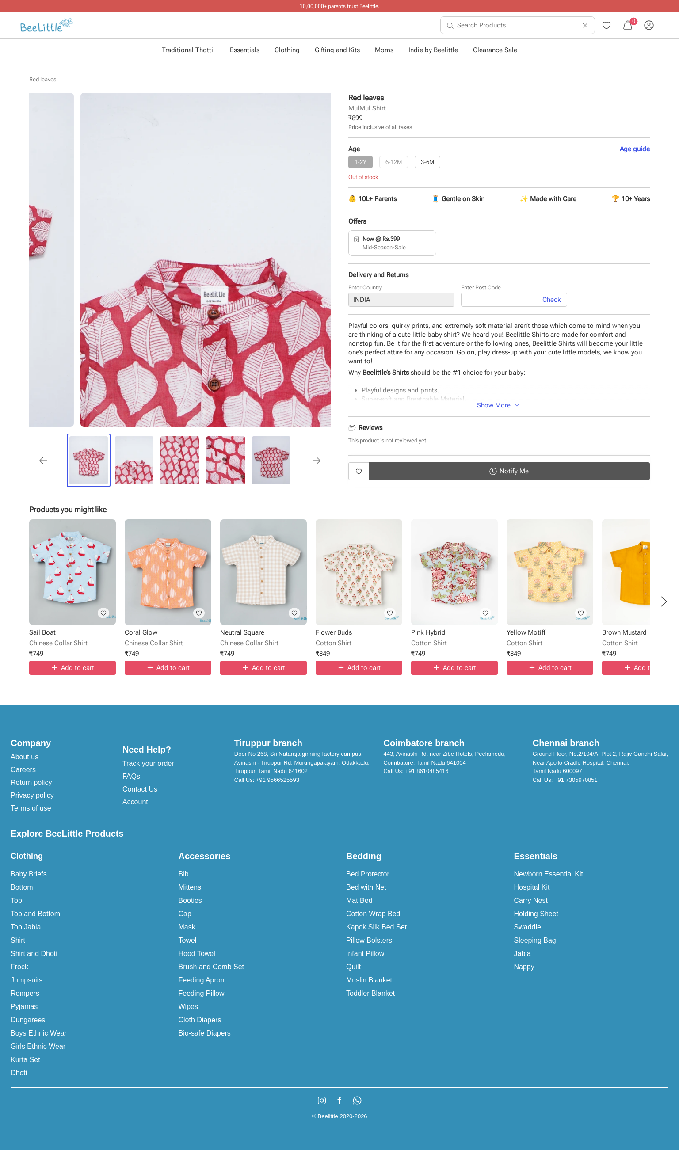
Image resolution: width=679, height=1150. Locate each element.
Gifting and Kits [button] (337, 50)
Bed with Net (366, 887)
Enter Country (365, 287)
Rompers (25, 993)
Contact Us (139, 789)
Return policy (31, 782)
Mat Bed (359, 900)
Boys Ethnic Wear (39, 1033)
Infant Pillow (365, 953)
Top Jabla (26, 927)
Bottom (22, 887)
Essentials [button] (244, 50)
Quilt (353, 967)
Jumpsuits (26, 980)
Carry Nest (531, 900)
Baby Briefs (29, 874)
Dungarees (28, 1020)
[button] (663, 601)
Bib (184, 874)
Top (16, 900)
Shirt (18, 940)
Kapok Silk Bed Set (376, 927)
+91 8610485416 (427, 771)
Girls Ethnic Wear (38, 1046)
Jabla (522, 953)
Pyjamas (24, 1006)
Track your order (148, 763)
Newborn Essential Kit (549, 874)
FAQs (131, 776)
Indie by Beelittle (433, 50)
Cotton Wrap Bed (373, 914)
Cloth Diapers (200, 1020)
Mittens (190, 887)
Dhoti (19, 1073)
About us (24, 757)
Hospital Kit (532, 887)
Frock (19, 967)
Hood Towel (197, 953)
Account (135, 802)
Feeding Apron (202, 980)
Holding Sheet (536, 914)
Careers (23, 769)
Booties (190, 900)
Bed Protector (367, 874)
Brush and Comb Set (211, 967)
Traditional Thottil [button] (188, 50)
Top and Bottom (35, 914)
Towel (188, 940)
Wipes (188, 1006)
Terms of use (31, 808)
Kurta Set (25, 1059)
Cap (185, 914)
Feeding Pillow (202, 993)
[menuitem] (46, 25)
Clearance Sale (495, 50)
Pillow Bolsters (369, 940)
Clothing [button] (287, 50)
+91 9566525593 (277, 780)
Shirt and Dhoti (34, 953)
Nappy (524, 967)
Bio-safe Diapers (205, 1033)
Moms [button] (384, 50)
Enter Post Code (481, 287)
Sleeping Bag (535, 940)
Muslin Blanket (369, 980)
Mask (187, 927)
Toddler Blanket (370, 993)
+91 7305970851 (576, 780)
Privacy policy (32, 795)
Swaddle (527, 927)
